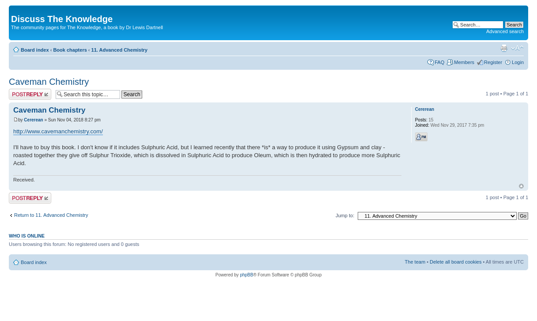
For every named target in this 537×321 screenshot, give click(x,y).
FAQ (439, 62)
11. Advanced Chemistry (119, 50)
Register (493, 62)
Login (518, 62)
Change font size (517, 48)
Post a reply (30, 94)
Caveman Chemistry (49, 82)
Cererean (33, 119)
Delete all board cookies (455, 261)
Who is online (27, 235)
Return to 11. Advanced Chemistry (51, 215)
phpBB (246, 274)
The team (415, 261)
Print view (504, 48)
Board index (35, 50)
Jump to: (345, 215)
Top (521, 186)
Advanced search (505, 31)
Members (464, 62)
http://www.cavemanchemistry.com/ (58, 131)
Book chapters (70, 50)
